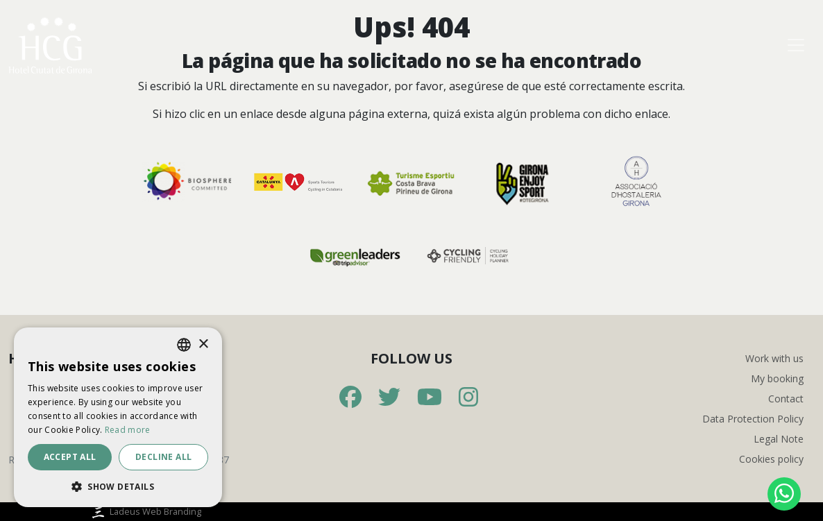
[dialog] (118, 417)
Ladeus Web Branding (145, 511)
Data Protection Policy (753, 418)
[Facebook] (350, 397)
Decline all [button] (163, 457)
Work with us (774, 358)
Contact (786, 398)
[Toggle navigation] (796, 45)
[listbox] (184, 345)
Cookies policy (771, 459)
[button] (118, 486)
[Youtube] (430, 397)
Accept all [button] (70, 457)
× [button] (203, 344)
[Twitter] (389, 397)
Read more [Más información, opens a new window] (128, 430)
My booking (777, 378)
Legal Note (779, 438)
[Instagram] (468, 397)
